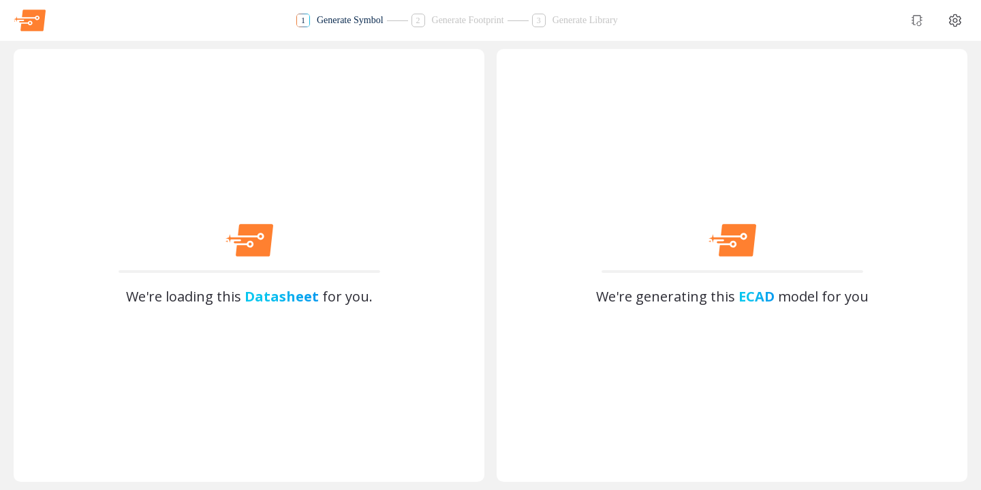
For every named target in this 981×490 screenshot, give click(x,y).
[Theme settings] (955, 20)
